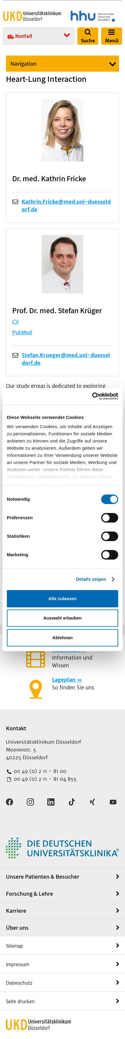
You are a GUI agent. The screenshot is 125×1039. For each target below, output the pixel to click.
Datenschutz (19, 983)
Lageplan (63, 680)
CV (15, 322)
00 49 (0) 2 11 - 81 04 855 (44, 779)
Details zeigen (91, 579)
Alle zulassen (62, 598)
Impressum (17, 964)
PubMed (22, 332)
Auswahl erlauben (62, 617)
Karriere (16, 910)
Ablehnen (62, 637)
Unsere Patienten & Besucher (42, 876)
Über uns (17, 928)
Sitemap (14, 946)
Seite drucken (20, 1001)
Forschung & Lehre (29, 893)
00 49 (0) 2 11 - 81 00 (39, 771)
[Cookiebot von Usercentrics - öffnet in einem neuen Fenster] (92, 396)
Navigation (23, 64)
